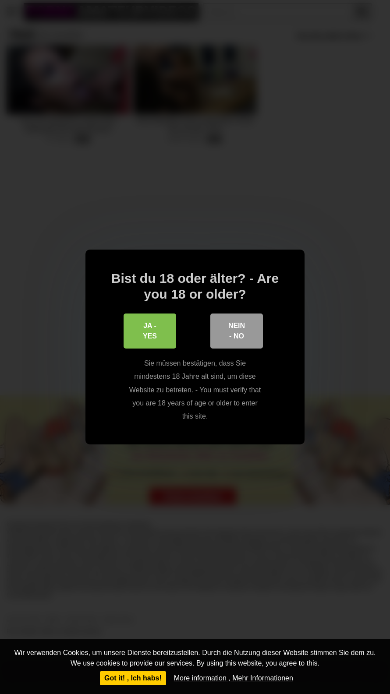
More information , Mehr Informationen (233, 678)
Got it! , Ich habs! (133, 678)
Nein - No (236, 331)
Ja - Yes (150, 331)
